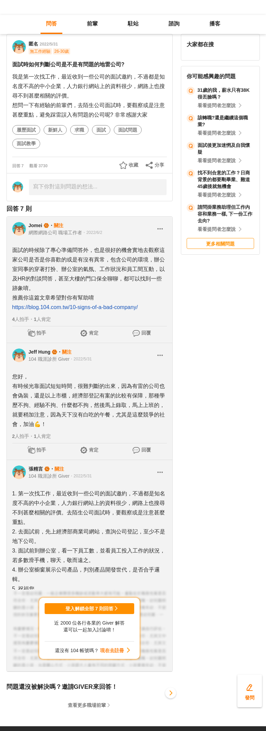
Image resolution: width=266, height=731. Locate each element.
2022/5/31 (49, 44)
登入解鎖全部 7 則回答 (89, 608)
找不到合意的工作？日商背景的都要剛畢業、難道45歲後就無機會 (224, 179)
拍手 (41, 333)
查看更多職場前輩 (87, 705)
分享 (159, 165)
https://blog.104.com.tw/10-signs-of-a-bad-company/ (75, 307)
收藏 (133, 165)
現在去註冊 (112, 650)
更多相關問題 (220, 244)
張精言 (36, 469)
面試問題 (127, 130)
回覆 (146, 333)
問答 (51, 24)
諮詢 (174, 24)
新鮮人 (55, 130)
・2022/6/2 (92, 232)
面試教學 (26, 143)
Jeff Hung (40, 352)
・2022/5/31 (80, 359)
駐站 (133, 24)
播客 (214, 24)
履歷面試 (26, 130)
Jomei (35, 225)
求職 (79, 130)
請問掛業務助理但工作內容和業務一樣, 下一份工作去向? (225, 213)
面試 (101, 130)
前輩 (92, 24)
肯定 (93, 333)
